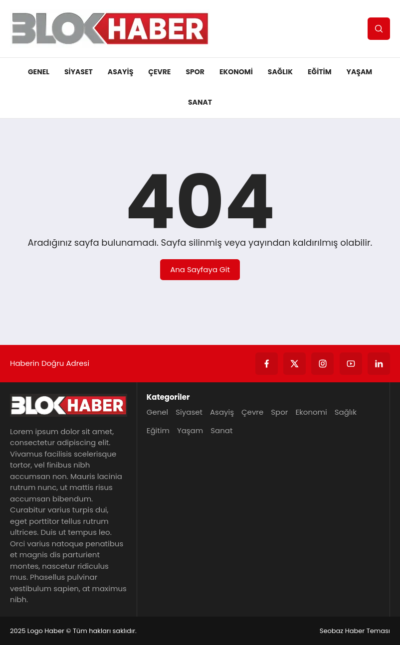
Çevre (159, 72)
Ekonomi (236, 72)
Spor (195, 72)
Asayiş (120, 72)
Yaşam (360, 72)
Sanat (200, 102)
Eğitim (320, 72)
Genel (38, 72)
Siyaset (78, 72)
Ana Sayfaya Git (200, 269)
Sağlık (280, 72)
